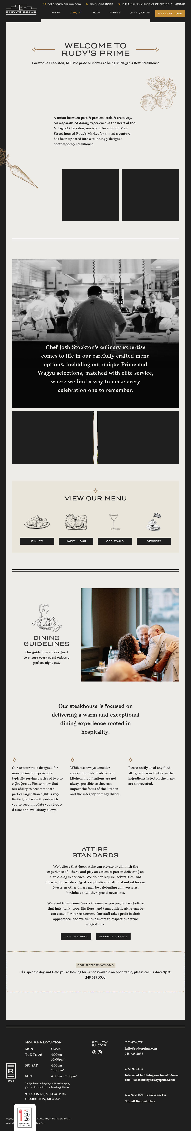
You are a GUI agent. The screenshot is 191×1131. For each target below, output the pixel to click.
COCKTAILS (115, 541)
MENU (56, 12)
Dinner (37, 541)
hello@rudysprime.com (141, 1048)
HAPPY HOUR (76, 541)
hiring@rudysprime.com (158, 1080)
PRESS (115, 12)
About (76, 12)
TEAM (96, 12)
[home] (21, 9)
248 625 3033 (95, 977)
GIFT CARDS (140, 12)
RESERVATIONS (170, 13)
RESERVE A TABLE (113, 937)
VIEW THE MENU (76, 937)
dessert (154, 541)
